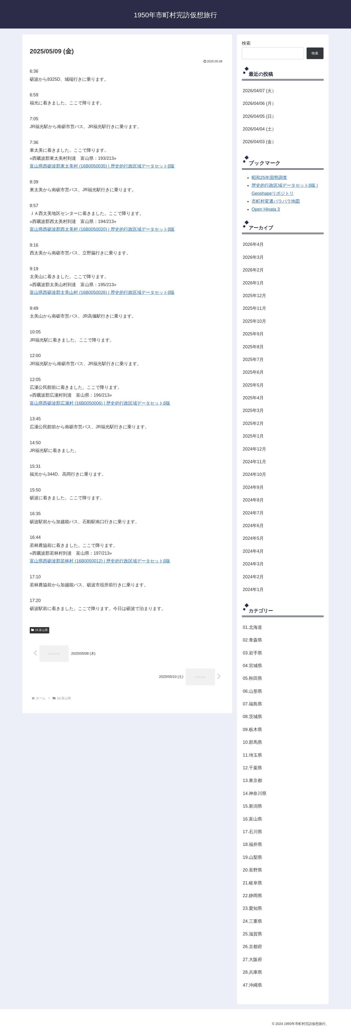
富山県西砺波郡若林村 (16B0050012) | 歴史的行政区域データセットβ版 (100, 561)
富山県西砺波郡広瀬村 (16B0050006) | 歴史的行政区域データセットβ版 (100, 403)
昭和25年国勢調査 (269, 177)
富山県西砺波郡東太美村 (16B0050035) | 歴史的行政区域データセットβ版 (102, 166)
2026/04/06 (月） (259, 103)
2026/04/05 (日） (259, 116)
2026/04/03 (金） (259, 141)
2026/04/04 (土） (259, 129)
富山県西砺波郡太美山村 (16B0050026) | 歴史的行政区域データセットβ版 (102, 292)
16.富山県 (39, 630)
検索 (246, 43)
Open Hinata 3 (266, 209)
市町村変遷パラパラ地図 (276, 201)
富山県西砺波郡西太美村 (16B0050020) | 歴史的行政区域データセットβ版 (102, 229)
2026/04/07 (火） (259, 90)
